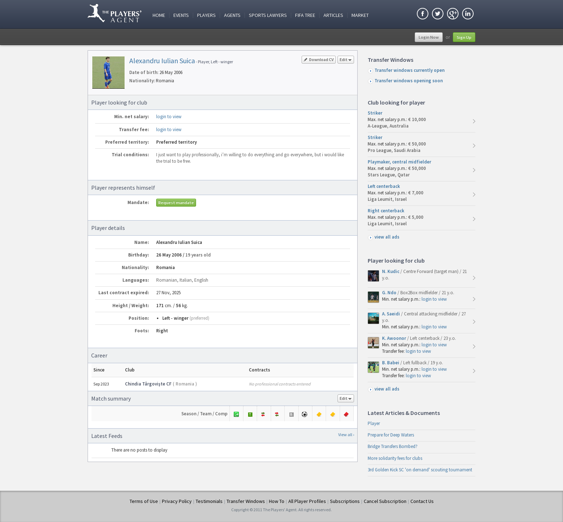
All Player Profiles (307, 501)
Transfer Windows (246, 501)
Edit (346, 60)
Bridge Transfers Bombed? (393, 446)
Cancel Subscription (385, 501)
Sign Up (464, 37)
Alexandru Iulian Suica (162, 60)
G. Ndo (389, 293)
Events (181, 15)
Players (206, 15)
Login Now (429, 37)
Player (374, 423)
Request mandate (176, 202)
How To (276, 501)
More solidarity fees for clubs (395, 458)
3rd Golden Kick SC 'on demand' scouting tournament (420, 470)
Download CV (319, 59)
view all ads (386, 237)
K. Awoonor (394, 338)
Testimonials (209, 501)
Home (159, 15)
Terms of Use (144, 501)
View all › (346, 434)
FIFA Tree (305, 15)
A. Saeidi (391, 314)
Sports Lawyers (268, 15)
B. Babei (391, 363)
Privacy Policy (177, 501)
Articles (333, 15)
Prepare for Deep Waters (391, 435)
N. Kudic (391, 271)
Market (360, 15)
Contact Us (422, 501)
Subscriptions (345, 501)
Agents (232, 15)
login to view (168, 117)
